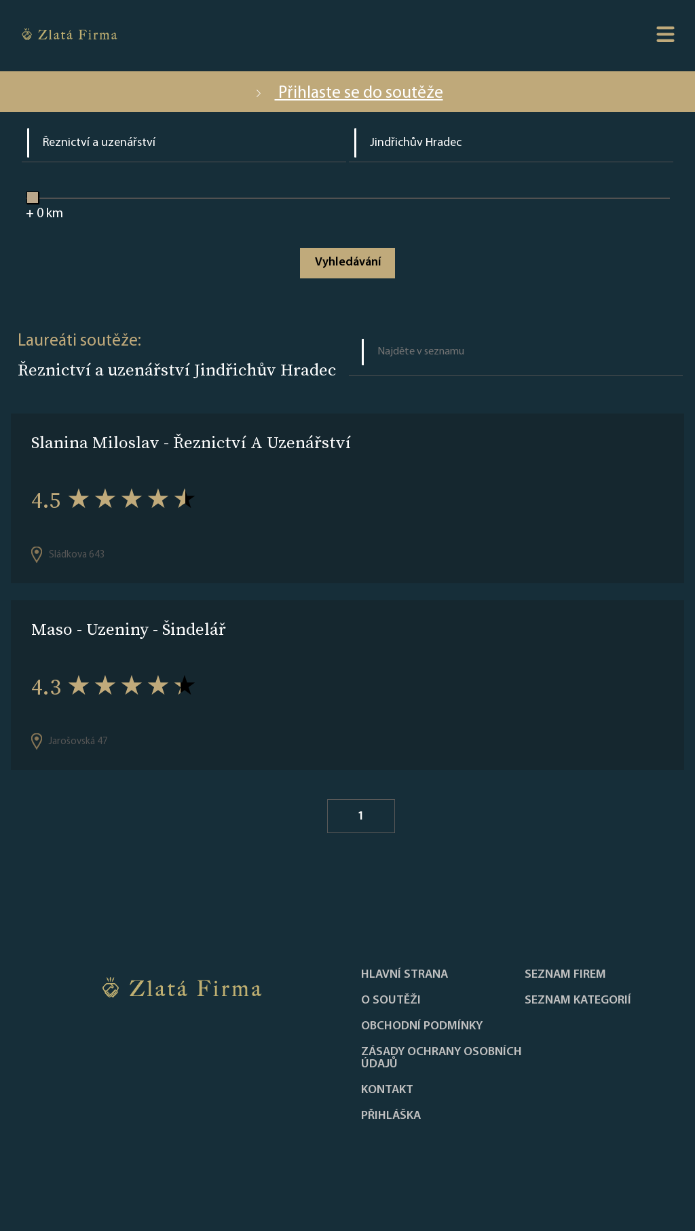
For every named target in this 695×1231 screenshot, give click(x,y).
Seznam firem (565, 975)
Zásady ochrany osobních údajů (441, 1058)
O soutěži (391, 1001)
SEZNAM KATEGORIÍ (578, 1001)
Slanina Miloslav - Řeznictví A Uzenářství (191, 442)
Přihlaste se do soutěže (347, 93)
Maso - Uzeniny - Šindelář (128, 629)
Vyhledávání (348, 262)
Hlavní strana (404, 975)
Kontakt (387, 1090)
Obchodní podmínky (422, 1027)
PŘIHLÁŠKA (391, 1116)
